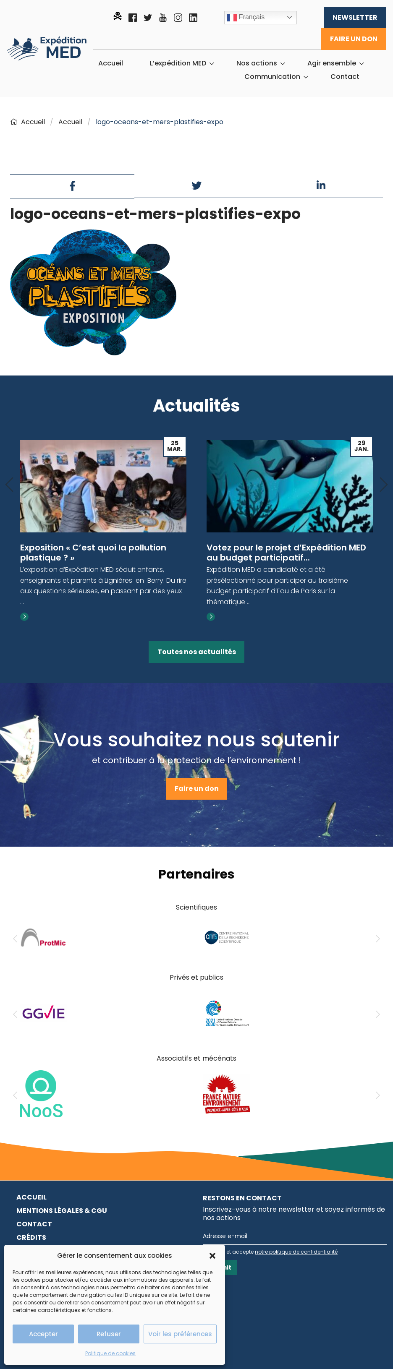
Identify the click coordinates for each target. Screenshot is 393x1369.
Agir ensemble (331, 63)
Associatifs (174, 1058)
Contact (344, 76)
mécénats (219, 1058)
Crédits (31, 1237)
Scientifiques (196, 907)
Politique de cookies (110, 1353)
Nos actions (256, 63)
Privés (179, 977)
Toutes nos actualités (196, 652)
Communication (272, 76)
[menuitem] (110, 63)
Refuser (109, 1334)
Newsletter (355, 17)
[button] (212, 1256)
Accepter (43, 1334)
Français (246, 18)
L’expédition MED (178, 63)
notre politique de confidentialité (296, 1251)
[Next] (384, 485)
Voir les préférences (180, 1334)
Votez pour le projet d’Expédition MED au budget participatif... (286, 552)
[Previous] (9, 485)
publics (211, 977)
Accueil (110, 63)
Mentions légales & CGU (61, 1210)
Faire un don (353, 39)
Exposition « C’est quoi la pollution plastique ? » (93, 552)
